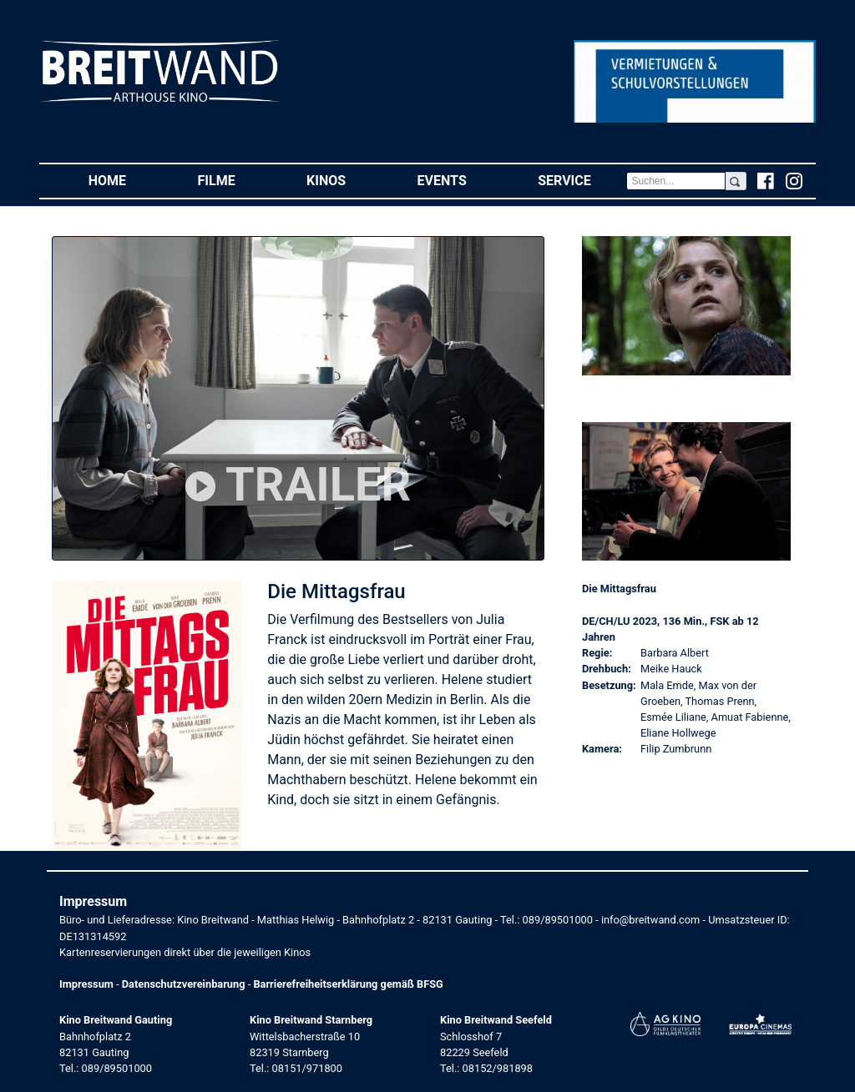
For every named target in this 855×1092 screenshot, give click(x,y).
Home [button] (125, 180)
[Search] (675, 181)
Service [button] (582, 180)
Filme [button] (234, 180)
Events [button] (460, 180)
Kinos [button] (344, 180)
